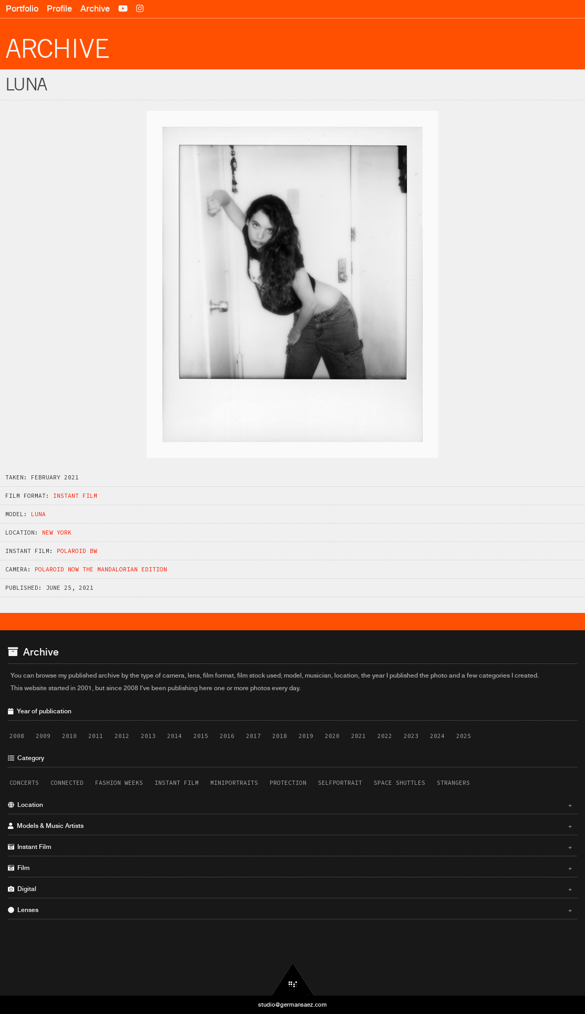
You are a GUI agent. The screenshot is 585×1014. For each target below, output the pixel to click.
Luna (38, 514)
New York (56, 532)
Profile (59, 9)
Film (290, 868)
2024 (437, 736)
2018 (279, 736)
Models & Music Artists (290, 825)
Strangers (453, 782)
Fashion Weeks (119, 782)
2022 (384, 736)
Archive (95, 9)
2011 (95, 736)
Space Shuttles (399, 782)
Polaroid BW (77, 551)
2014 (174, 736)
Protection (288, 782)
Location (290, 804)
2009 (43, 736)
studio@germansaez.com (292, 1004)
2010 (69, 736)
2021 (358, 736)
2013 (148, 736)
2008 (16, 736)
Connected (67, 782)
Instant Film (75, 495)
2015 (200, 736)
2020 (332, 736)
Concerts (24, 782)
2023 (411, 736)
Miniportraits (234, 782)
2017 (253, 736)
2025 (463, 736)
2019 (306, 736)
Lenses (290, 910)
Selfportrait (340, 782)
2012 (122, 736)
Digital (290, 889)
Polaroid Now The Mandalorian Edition (101, 569)
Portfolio (22, 9)
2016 (227, 736)
